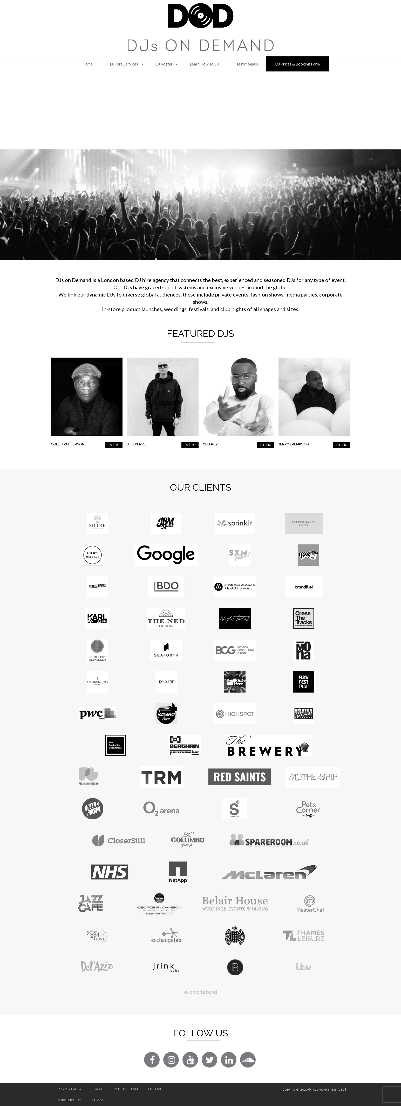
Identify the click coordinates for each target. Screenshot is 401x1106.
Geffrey (210, 444)
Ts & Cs (97, 1089)
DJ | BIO (113, 445)
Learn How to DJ (204, 64)
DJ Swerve (136, 444)
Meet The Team (125, 1089)
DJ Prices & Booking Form (297, 64)
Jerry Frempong (293, 444)
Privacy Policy (69, 1089)
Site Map (155, 1089)
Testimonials (247, 64)
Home (88, 64)
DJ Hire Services (124, 64)
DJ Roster (164, 64)
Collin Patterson (68, 444)
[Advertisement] (200, 110)
